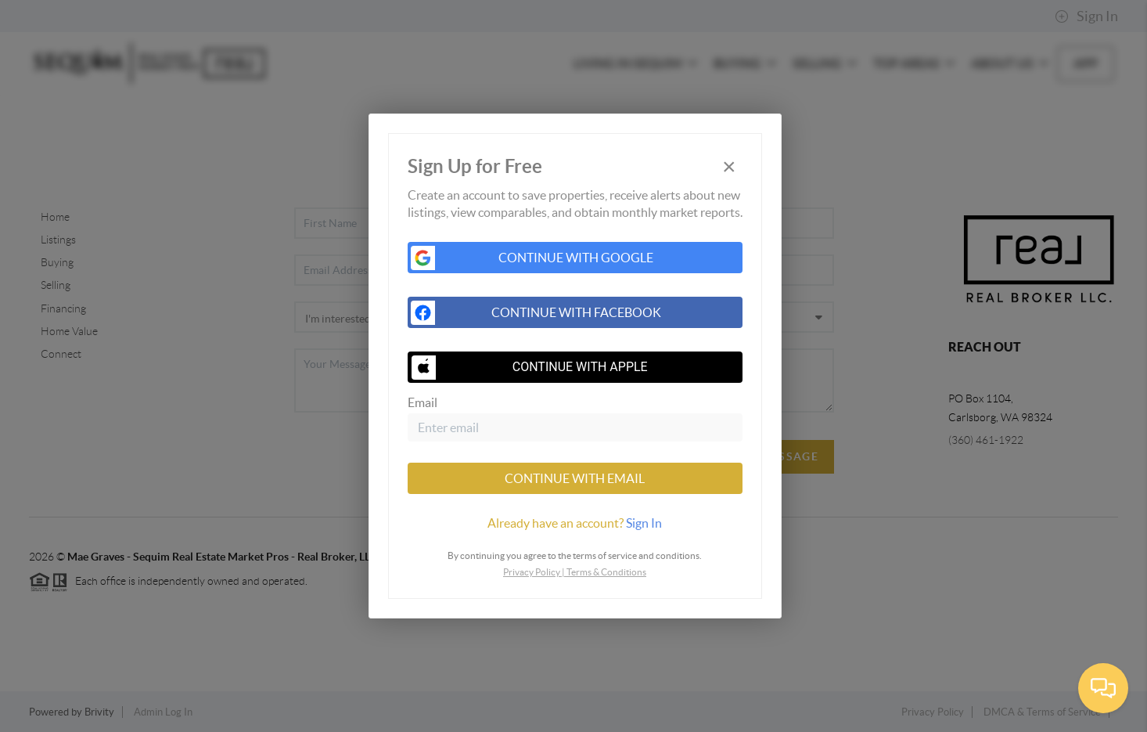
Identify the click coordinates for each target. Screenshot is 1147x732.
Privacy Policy (531, 572)
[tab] (575, 523)
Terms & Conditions (606, 572)
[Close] (729, 167)
